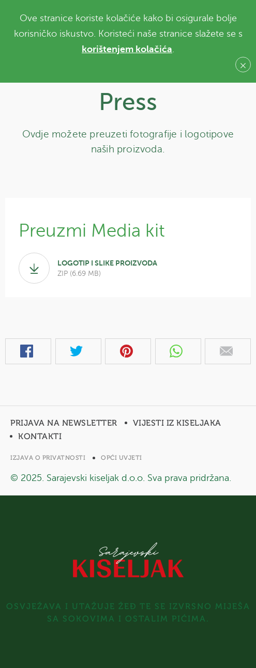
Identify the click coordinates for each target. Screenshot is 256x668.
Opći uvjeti (121, 457)
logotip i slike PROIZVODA (128, 268)
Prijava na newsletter (63, 423)
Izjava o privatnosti (47, 457)
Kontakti (40, 436)
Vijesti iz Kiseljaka (177, 423)
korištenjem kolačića (127, 49)
